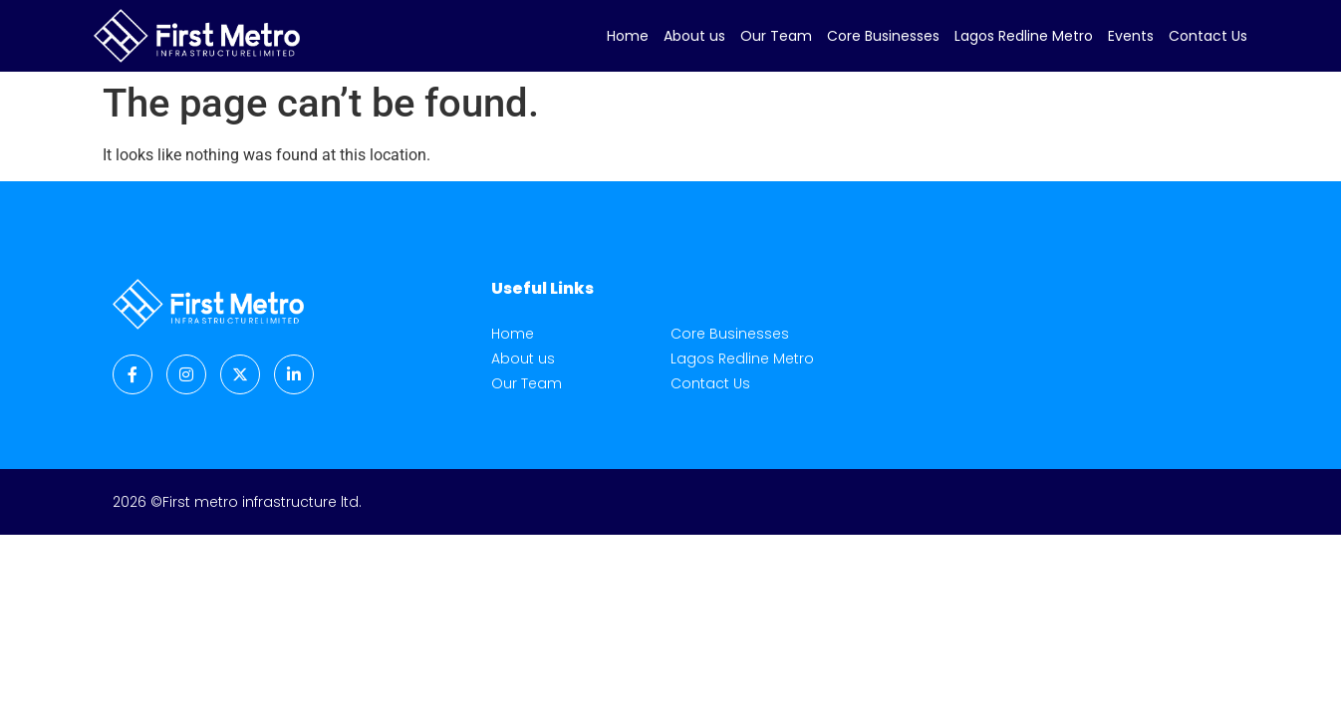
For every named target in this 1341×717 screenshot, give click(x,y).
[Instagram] (186, 374)
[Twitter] (240, 374)
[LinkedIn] (294, 374)
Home (628, 36)
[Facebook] (132, 374)
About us (694, 36)
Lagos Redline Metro (1023, 36)
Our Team (776, 36)
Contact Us (1208, 36)
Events (1131, 36)
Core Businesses (883, 36)
